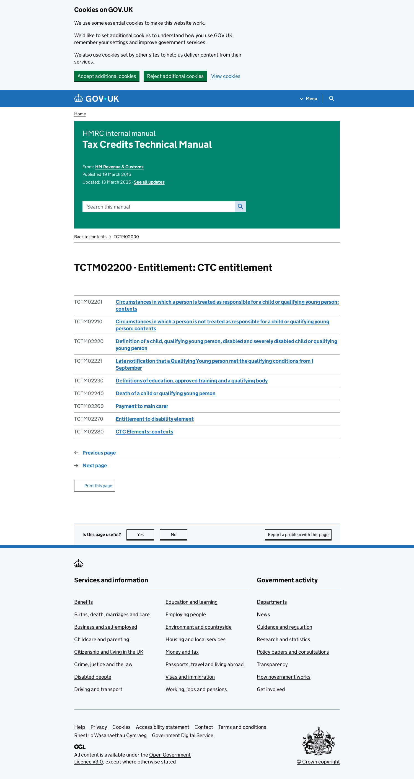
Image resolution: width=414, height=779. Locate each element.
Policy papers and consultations (293, 652)
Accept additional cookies (106, 76)
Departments (272, 602)
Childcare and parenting (101, 639)
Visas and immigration (190, 677)
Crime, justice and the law (103, 664)
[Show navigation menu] (308, 98)
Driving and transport (98, 689)
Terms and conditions (242, 727)
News (263, 614)
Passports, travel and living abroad (204, 664)
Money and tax (182, 652)
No (179, 534)
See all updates (149, 182)
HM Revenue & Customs (119, 166)
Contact (204, 727)
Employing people (185, 614)
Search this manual (108, 207)
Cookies (121, 727)
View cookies (225, 76)
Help (79, 727)
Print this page (98, 485)
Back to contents (90, 236)
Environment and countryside (198, 627)
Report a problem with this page (298, 534)
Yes (145, 534)
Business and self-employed (105, 627)
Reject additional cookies (175, 76)
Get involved (271, 689)
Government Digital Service (182, 735)
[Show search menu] (331, 98)
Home (80, 113)
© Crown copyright (318, 761)
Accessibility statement (162, 727)
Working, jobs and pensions (196, 689)
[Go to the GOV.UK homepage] (96, 98)
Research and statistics (283, 639)
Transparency (272, 664)
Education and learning (191, 602)
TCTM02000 (126, 236)
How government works (283, 677)
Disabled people (92, 677)
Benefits (83, 602)
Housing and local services (195, 639)
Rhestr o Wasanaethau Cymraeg (110, 735)
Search (239, 206)
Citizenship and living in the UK (108, 652)
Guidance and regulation (284, 627)
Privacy (98, 727)
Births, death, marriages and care (112, 614)
